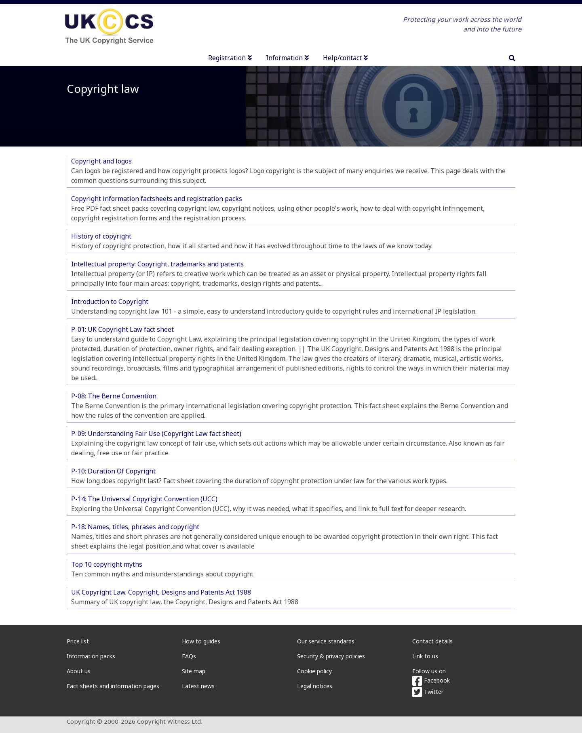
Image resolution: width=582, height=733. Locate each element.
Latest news (198, 686)
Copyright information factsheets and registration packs (156, 198)
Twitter (427, 691)
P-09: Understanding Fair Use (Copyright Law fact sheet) (156, 433)
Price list (78, 641)
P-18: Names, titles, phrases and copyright (135, 526)
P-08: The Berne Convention (113, 396)
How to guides (201, 641)
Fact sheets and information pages (113, 686)
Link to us (425, 656)
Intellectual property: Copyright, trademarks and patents (157, 264)
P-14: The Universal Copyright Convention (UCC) (144, 498)
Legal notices (314, 686)
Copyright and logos (101, 161)
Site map (193, 671)
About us (79, 671)
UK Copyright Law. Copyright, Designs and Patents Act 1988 (161, 592)
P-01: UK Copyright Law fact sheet (122, 329)
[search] (512, 58)
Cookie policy (314, 671)
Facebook (431, 680)
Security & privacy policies (331, 656)
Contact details (432, 641)
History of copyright (101, 236)
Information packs (91, 656)
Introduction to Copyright (109, 301)
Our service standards (325, 641)
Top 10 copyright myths (106, 564)
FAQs (189, 656)
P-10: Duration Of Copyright (113, 471)
